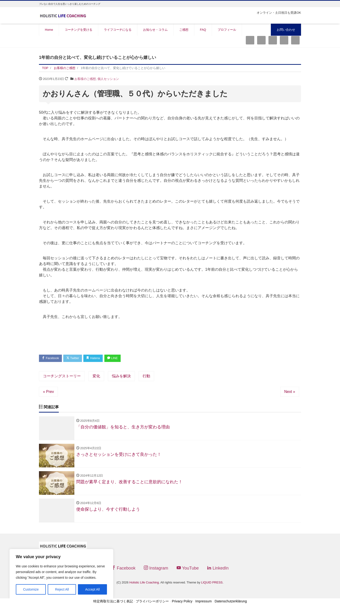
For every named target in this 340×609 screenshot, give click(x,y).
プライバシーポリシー (152, 602)
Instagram (156, 568)
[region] (61, 574)
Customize (31, 589)
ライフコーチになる (118, 29)
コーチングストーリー (62, 376)
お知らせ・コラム (155, 29)
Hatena (95, 358)
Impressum (203, 602)
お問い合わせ (286, 29)
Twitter (73, 358)
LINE (114, 358)
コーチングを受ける (78, 29)
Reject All (62, 589)
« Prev (48, 392)
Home (49, 29)
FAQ (203, 29)
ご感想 (183, 29)
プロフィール (227, 29)
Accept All (92, 589)
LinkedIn (218, 568)
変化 (96, 376)
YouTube (188, 568)
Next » (289, 392)
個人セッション (108, 79)
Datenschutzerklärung (231, 602)
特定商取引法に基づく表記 (113, 602)
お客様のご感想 (85, 79)
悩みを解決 (121, 376)
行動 (146, 376)
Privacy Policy (182, 602)
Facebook (51, 358)
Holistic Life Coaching (144, 583)
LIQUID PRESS (212, 583)
